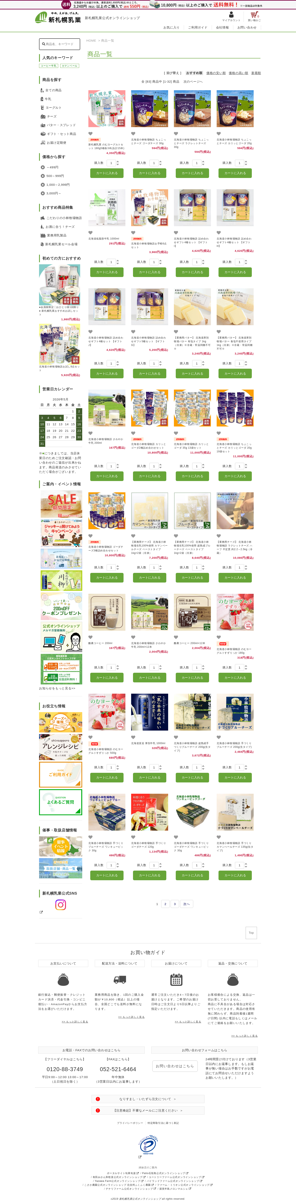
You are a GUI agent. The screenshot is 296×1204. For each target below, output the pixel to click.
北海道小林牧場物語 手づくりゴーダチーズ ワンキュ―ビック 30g (191, 847)
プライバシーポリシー (130, 1123)
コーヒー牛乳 (49, 65)
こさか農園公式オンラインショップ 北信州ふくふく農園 (117, 1184)
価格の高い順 (238, 73)
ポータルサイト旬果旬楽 (121, 1173)
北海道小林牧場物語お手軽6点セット (149, 243)
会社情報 (222, 27)
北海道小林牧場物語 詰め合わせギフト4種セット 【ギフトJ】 (105, 341)
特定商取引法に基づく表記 (163, 1123)
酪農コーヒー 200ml (100, 643)
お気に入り (171, 27)
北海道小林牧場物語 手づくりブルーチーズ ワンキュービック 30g (105, 847)
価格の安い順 (216, 73)
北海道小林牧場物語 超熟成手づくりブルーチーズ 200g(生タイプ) (192, 747)
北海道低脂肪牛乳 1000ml (103, 238)
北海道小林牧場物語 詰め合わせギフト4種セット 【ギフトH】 (234, 242)
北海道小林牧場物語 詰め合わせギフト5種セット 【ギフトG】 (148, 341)
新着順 (256, 73)
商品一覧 (107, 40)
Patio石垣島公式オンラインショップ (163, 1173)
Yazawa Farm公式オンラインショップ (117, 1181)
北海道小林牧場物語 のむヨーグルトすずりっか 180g (234, 647)
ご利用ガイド (198, 27)
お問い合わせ (247, 27)
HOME (91, 40)
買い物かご (254, 16)
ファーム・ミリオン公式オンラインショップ (183, 1184)
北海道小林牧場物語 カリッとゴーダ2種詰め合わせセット (148, 443)
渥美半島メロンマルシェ (173, 1188)
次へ (186, 904)
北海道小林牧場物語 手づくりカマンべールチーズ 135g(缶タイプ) (235, 847)
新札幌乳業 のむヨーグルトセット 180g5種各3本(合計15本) (106, 144)
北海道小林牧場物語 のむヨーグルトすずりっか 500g (105, 747)
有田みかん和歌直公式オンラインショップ (117, 1177)
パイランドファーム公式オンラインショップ (173, 1181)
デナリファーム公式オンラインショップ (129, 1188)
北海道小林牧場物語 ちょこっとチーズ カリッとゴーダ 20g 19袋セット (234, 445)
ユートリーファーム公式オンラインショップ (175, 1177)
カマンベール (70, 65)
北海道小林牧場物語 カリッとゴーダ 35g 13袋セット (191, 443)
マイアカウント (231, 16)
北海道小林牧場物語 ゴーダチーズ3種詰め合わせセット (105, 546)
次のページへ (193, 81)
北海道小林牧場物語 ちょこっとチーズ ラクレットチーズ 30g (191, 143)
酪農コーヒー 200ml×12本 (189, 643)
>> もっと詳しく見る (75, 1021)
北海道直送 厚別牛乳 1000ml (148, 743)
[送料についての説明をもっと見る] (61, 669)
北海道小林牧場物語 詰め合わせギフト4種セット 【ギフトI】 (191, 242)
